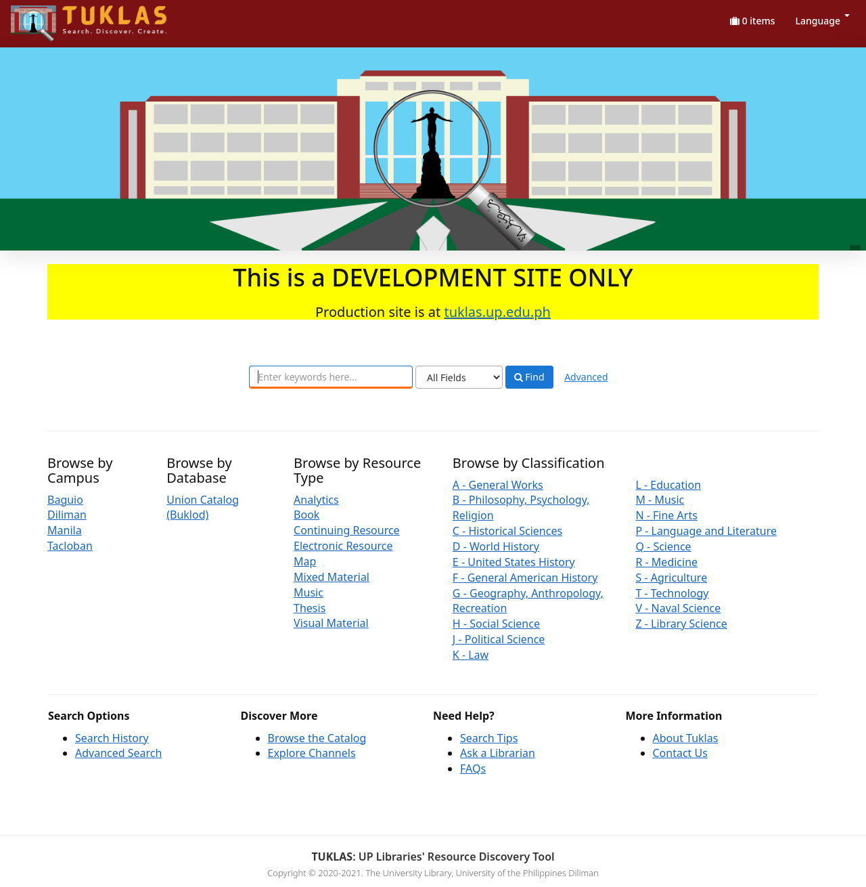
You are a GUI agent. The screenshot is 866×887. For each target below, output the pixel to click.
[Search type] (459, 377)
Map (305, 561)
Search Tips (489, 738)
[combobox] (331, 377)
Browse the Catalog (317, 738)
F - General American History (525, 577)
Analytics (316, 499)
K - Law (470, 654)
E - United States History (514, 562)
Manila (64, 530)
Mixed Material (331, 576)
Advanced (586, 376)
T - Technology (671, 593)
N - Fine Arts (666, 515)
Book (306, 514)
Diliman (67, 514)
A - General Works (498, 484)
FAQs (473, 768)
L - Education (668, 484)
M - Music (659, 499)
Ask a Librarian (497, 752)
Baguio (65, 499)
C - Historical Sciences (507, 530)
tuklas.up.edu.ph (497, 312)
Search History (112, 738)
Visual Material (331, 622)
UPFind (44, 17)
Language (823, 20)
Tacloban (70, 545)
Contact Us (680, 752)
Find (529, 377)
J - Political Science (499, 639)
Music (308, 592)
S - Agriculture (671, 577)
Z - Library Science (681, 623)
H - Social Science (496, 623)
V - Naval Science (678, 608)
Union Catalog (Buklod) (202, 507)
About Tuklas (686, 738)
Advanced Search (118, 752)
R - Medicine (666, 562)
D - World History (496, 546)
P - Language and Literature (706, 530)
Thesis (309, 608)
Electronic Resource (343, 545)
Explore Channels (312, 752)
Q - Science (663, 546)
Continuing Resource (347, 530)
